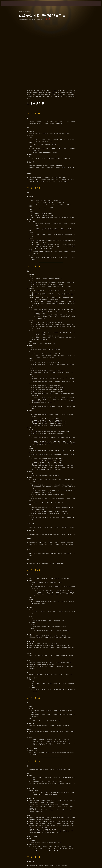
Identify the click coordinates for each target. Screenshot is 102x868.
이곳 (45, 820)
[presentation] (6, 3)
